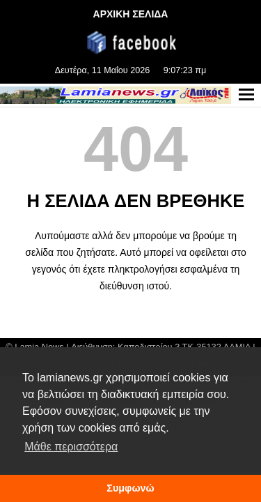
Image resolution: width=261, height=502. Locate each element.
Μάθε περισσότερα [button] (71, 446)
